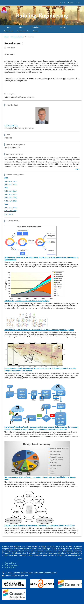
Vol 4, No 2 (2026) (10, 181)
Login (78, 3)
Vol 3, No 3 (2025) (10, 194)
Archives (63, 27)
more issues (8, 214)
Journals (62, 3)
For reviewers (11, 565)
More (80, 558)
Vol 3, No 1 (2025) (10, 201)
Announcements (23, 31)
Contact (36, 31)
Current (49, 27)
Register (70, 3)
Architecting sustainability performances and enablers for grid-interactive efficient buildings (39, 525)
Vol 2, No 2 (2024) (10, 207)
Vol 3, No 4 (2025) (10, 191)
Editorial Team (36, 27)
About (21, 27)
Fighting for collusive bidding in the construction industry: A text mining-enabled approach (39, 330)
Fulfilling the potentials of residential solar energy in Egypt (26, 301)
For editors (10, 567)
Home (9, 27)
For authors (10, 563)
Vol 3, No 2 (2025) (10, 198)
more (77, 169)
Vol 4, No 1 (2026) (10, 184)
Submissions (8, 31)
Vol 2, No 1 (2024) (10, 211)
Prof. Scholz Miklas (11, 126)
